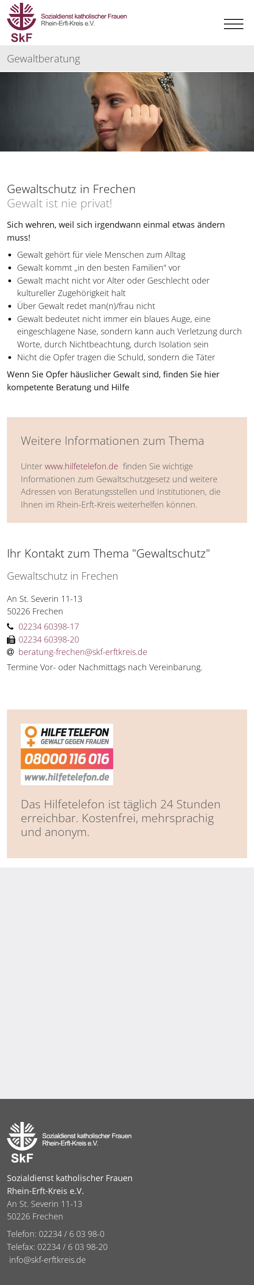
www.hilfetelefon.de (81, 466)
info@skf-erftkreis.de (47, 1259)
